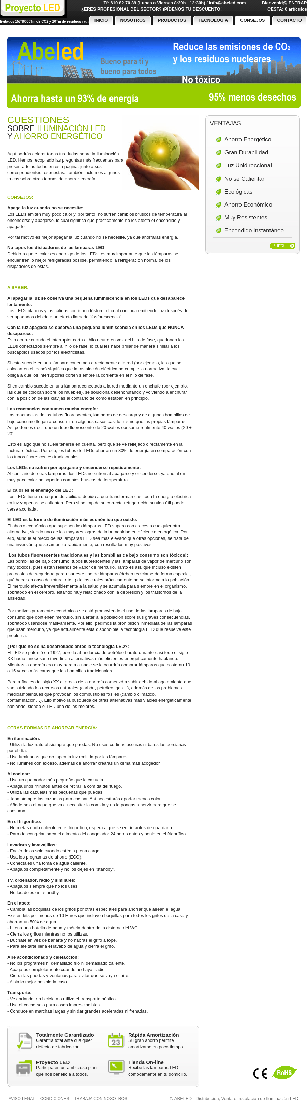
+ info (278, 245)
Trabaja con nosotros (100, 1098)
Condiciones (54, 1098)
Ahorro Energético (247, 139)
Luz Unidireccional (248, 165)
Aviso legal (22, 1098)
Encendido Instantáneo (254, 230)
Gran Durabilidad (246, 152)
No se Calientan (245, 179)
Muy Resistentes (245, 217)
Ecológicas (238, 191)
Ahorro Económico (248, 204)
